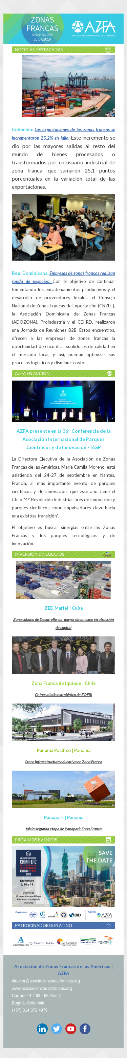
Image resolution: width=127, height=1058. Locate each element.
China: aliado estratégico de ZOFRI (63, 694)
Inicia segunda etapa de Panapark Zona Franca (64, 828)
